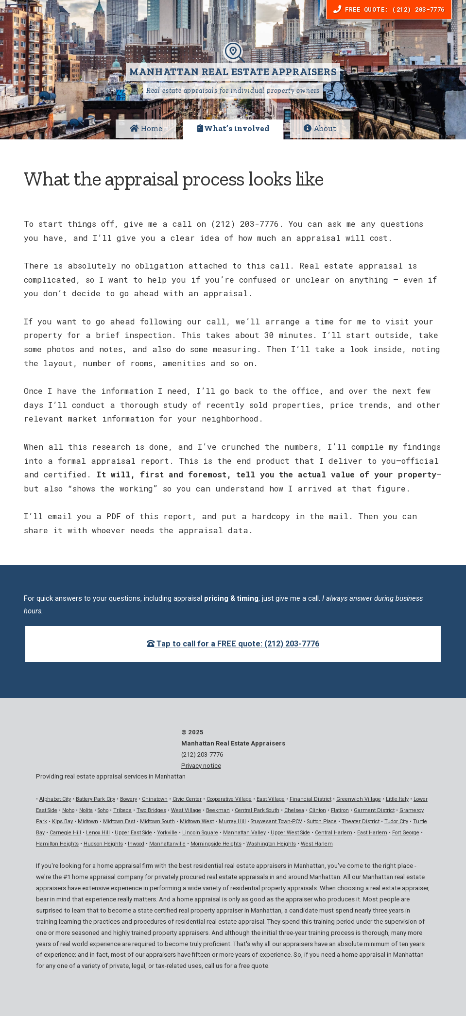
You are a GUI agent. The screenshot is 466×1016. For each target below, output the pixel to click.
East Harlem (372, 833)
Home (146, 128)
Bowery (128, 799)
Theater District (361, 821)
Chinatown (155, 799)
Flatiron (340, 810)
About (320, 128)
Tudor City (396, 821)
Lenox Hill (98, 833)
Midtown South (157, 821)
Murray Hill (232, 821)
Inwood (136, 844)
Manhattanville (167, 844)
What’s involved (233, 128)
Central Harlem (333, 833)
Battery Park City (95, 799)
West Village (186, 810)
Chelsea (294, 810)
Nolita (86, 810)
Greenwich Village (358, 799)
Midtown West (197, 821)
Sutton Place (322, 821)
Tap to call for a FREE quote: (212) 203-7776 (233, 643)
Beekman (218, 810)
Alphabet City (55, 799)
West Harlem (317, 844)
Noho (68, 810)
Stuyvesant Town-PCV (276, 821)
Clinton (317, 810)
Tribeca (122, 810)
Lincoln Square (200, 833)
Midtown (88, 821)
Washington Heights (271, 844)
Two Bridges (151, 810)
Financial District (310, 799)
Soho (103, 810)
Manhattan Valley (244, 833)
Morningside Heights (216, 844)
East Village (271, 799)
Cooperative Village (229, 799)
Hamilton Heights (57, 844)
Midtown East (119, 821)
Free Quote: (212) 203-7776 (389, 9)
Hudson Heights (103, 844)
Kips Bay (62, 821)
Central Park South (257, 810)
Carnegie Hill (65, 833)
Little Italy (397, 799)
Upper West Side (290, 833)
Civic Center (187, 799)
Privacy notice (201, 765)
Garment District (374, 810)
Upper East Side (133, 833)
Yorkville (167, 833)
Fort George (405, 833)
